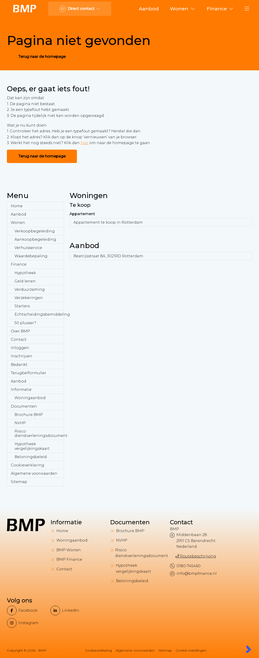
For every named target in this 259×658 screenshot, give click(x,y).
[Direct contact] (79, 9)
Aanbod (18, 214)
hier (84, 143)
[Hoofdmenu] (247, 8)
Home (17, 206)
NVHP (20, 423)
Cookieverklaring (27, 465)
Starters (22, 306)
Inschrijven (21, 356)
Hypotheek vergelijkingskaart (32, 446)
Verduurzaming (30, 289)
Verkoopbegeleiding (35, 231)
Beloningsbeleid (31, 457)
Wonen (18, 222)
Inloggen (20, 348)
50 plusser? (25, 323)
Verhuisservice (28, 248)
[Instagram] (27, 623)
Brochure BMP (29, 414)
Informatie (21, 389)
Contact (18, 339)
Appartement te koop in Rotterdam (108, 222)
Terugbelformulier (28, 373)
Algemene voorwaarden (34, 473)
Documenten (24, 406)
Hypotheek (25, 273)
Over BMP (20, 331)
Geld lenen (25, 281)
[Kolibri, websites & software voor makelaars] (248, 649)
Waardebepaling (31, 256)
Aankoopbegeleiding (35, 239)
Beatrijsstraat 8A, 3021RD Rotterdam (108, 256)
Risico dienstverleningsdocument (39, 433)
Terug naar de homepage (42, 56)
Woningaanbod (30, 398)
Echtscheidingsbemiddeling (39, 314)
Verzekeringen (29, 298)
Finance (18, 264)
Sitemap (19, 482)
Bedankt (19, 364)
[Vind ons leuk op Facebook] (27, 610)
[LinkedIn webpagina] (70, 610)
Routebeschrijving (195, 556)
